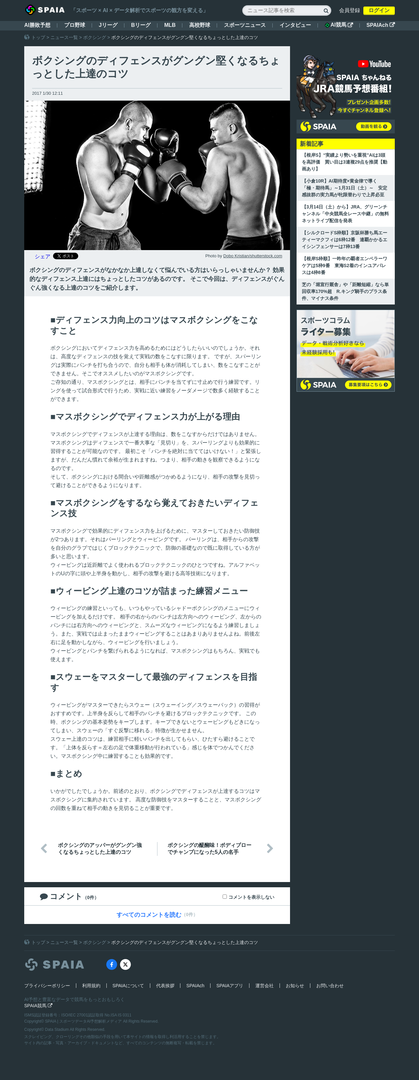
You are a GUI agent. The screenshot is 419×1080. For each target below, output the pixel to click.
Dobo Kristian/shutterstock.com (252, 255)
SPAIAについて (128, 985)
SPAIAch (381, 25)
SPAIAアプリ (229, 985)
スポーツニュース (245, 25)
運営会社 (264, 985)
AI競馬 (339, 25)
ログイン (379, 10)
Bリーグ (141, 25)
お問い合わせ (330, 985)
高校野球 (199, 25)
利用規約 (91, 985)
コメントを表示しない (251, 897)
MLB (170, 25)
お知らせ (295, 985)
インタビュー (295, 25)
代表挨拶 (165, 985)
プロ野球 (74, 25)
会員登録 (349, 10)
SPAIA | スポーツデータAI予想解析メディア (84, 1021)
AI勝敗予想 (37, 25)
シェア (42, 256)
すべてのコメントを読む (149, 915)
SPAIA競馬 (38, 1005)
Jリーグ (108, 25)
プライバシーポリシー (47, 985)
